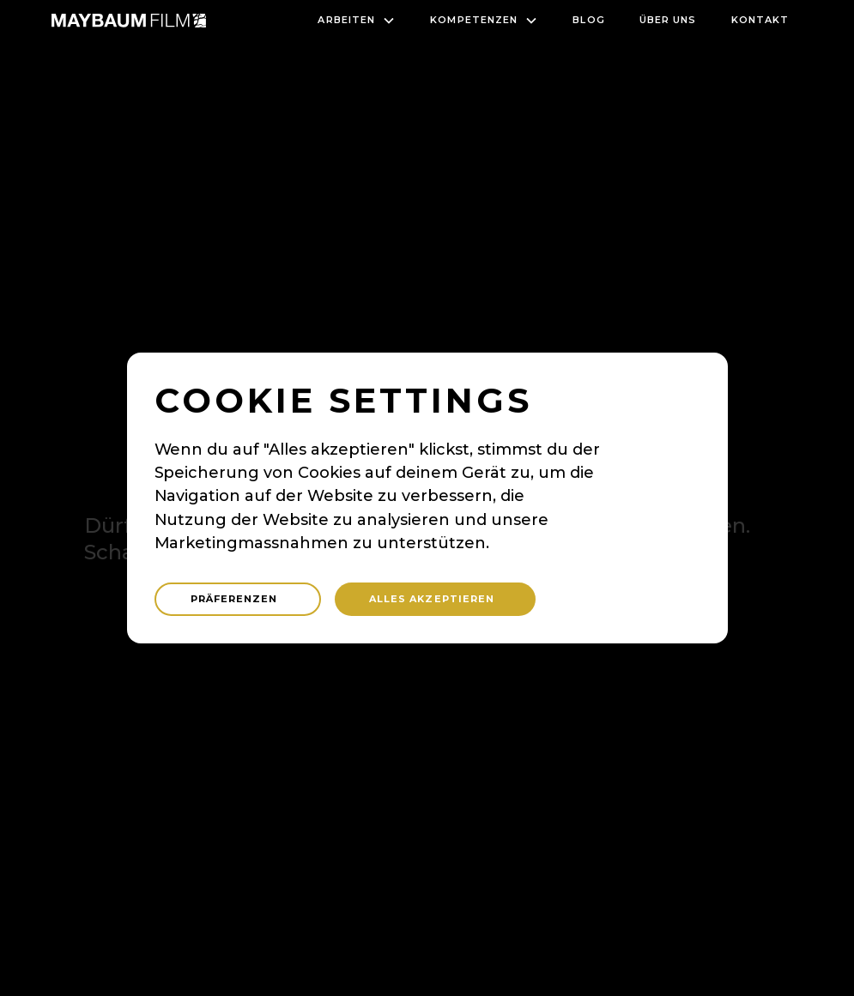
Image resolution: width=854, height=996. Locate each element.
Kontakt (760, 20)
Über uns (668, 20)
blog (588, 20)
